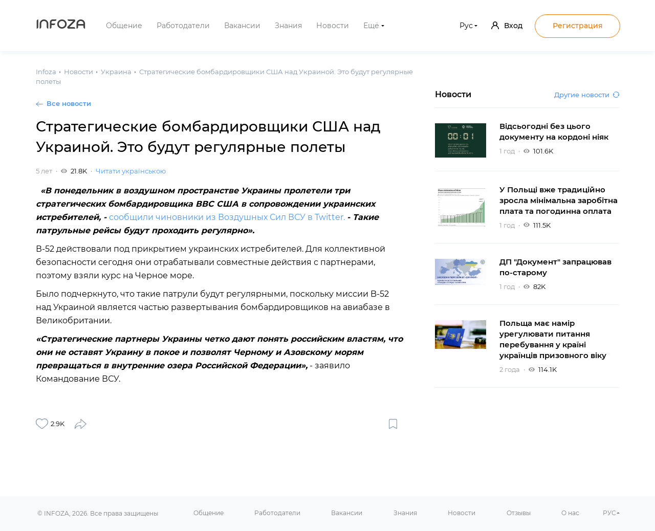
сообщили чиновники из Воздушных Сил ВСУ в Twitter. (228, 217)
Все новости (69, 103)
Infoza (61, 25)
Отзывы (519, 513)
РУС (609, 513)
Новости (332, 25)
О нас (570, 513)
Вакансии (242, 25)
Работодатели (183, 25)
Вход (506, 25)
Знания (288, 25)
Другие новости (586, 95)
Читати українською (131, 171)
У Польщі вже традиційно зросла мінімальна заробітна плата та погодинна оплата (558, 200)
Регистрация (578, 25)
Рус (466, 25)
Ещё (371, 25)
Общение (124, 25)
